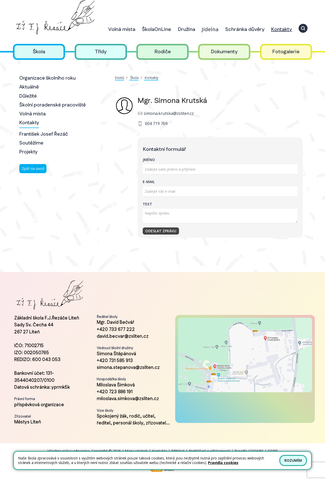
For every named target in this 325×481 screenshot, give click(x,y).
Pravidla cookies (223, 462)
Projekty (28, 152)
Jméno (149, 159)
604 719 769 (156, 123)
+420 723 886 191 (115, 392)
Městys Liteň (27, 422)
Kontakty (29, 122)
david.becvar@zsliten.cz (123, 336)
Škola (134, 77)
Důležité (28, 96)
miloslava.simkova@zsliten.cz (128, 399)
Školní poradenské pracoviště (52, 105)
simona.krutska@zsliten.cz (169, 113)
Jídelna (210, 29)
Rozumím (293, 460)
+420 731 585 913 (115, 361)
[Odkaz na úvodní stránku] (54, 17)
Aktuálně (29, 87)
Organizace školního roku (47, 78)
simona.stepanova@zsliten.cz (128, 367)
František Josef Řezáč (43, 134)
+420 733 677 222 (116, 329)
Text (147, 204)
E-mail (149, 181)
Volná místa (32, 114)
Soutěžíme (31, 143)
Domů (119, 77)
